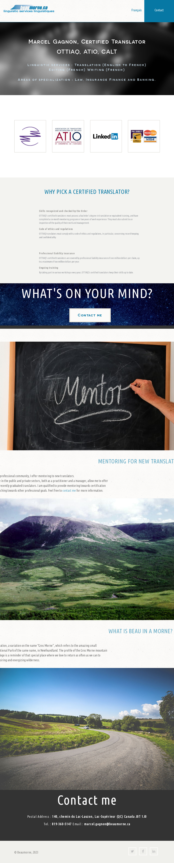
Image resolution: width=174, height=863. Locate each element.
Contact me (90, 315)
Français (136, 10)
